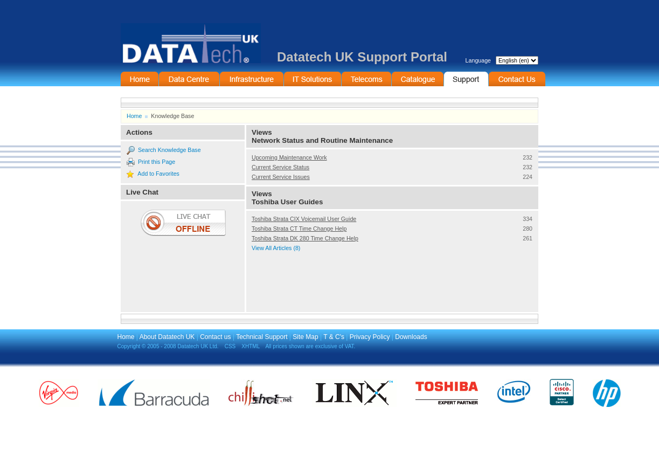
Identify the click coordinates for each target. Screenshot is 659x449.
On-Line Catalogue (417, 79)
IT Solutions (312, 79)
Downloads (411, 337)
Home (139, 79)
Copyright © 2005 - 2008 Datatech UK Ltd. (168, 346)
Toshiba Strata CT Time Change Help (299, 228)
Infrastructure (251, 79)
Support (466, 79)
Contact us (215, 337)
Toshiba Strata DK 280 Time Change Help (305, 238)
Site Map (305, 337)
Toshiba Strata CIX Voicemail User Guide (304, 219)
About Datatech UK (167, 337)
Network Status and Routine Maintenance (322, 140)
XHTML (250, 346)
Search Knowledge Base (169, 150)
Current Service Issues (281, 177)
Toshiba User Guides (287, 202)
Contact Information (517, 79)
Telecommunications (366, 79)
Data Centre (189, 79)
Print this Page (156, 161)
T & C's (333, 337)
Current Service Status (280, 167)
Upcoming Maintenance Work (289, 157)
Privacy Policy (370, 337)
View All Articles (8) (276, 248)
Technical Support (261, 337)
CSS (230, 346)
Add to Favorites (158, 173)
